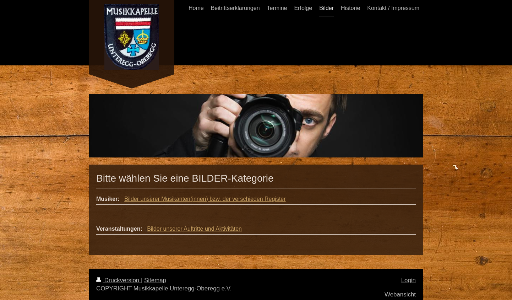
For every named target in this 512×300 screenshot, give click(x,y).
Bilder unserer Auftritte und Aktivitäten (194, 229)
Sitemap (155, 280)
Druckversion (118, 280)
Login (408, 280)
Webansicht (400, 294)
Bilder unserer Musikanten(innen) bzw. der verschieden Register (204, 199)
